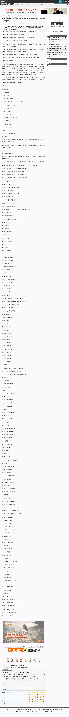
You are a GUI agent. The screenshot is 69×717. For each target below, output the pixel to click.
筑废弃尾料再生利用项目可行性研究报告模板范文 (16, 667)
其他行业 (19, 15)
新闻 (16, 4)
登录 (63, 1)
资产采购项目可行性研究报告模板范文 (55, 39)
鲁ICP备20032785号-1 (39, 712)
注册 (66, 1)
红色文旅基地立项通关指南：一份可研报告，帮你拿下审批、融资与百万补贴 (19, 680)
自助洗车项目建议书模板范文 (53, 42)
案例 (32, 4)
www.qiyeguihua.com (44, 709)
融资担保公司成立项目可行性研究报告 (55, 52)
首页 (11, 4)
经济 (27, 4)
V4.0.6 (37, 714)
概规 (42, 4)
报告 (37, 4)
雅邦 (22, 4)
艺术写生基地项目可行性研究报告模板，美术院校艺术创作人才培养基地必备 (19, 676)
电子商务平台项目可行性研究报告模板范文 (15, 665)
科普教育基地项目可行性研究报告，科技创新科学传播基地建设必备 (17, 672)
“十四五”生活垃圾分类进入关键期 (54, 44)
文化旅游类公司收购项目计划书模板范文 (56, 50)
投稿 (60, 1)
